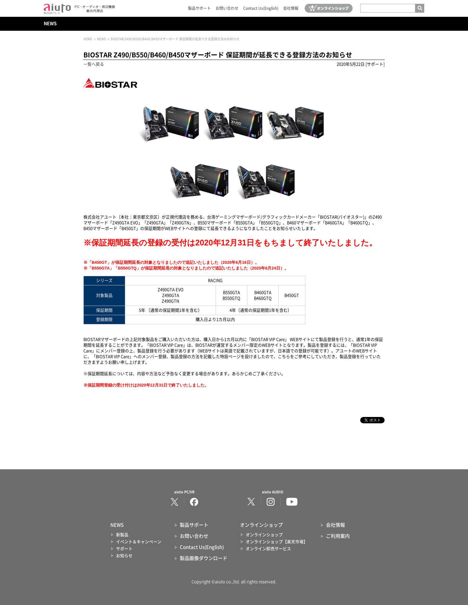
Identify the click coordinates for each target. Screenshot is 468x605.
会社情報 (290, 8)
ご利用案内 (338, 536)
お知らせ (124, 556)
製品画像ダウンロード (203, 558)
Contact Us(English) (260, 8)
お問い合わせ (227, 8)
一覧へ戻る (93, 64)
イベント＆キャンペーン (138, 542)
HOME (87, 39)
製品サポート (199, 8)
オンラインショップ (264, 535)
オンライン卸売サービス (268, 549)
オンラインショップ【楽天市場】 (277, 542)
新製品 (122, 535)
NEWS (50, 23)
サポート (124, 549)
